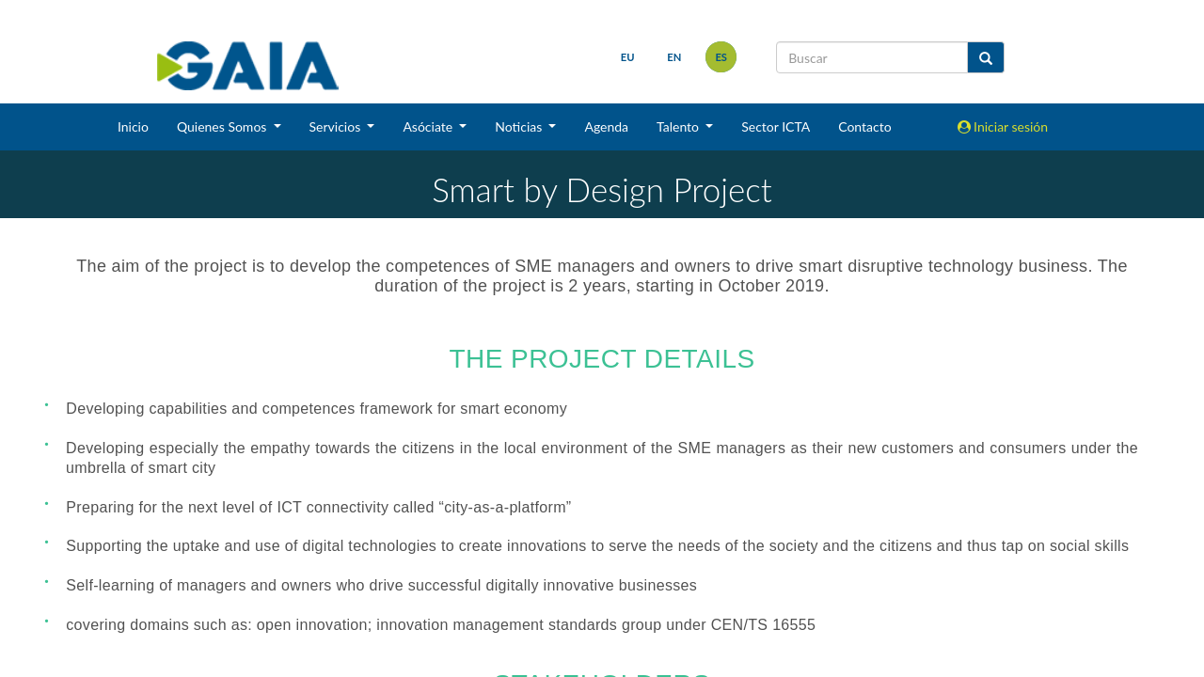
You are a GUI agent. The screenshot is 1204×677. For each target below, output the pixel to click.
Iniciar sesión (1003, 126)
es (721, 57)
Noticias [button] (520, 126)
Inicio (133, 126)
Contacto (864, 126)
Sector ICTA (775, 126)
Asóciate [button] (429, 126)
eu (628, 57)
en (674, 57)
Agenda (606, 126)
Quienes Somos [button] (223, 126)
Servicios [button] (336, 126)
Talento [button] (680, 126)
